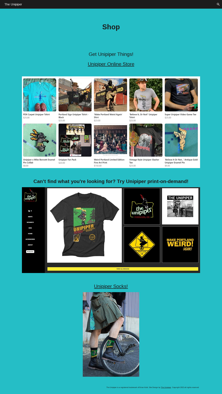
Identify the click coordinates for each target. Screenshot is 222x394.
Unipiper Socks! (111, 286)
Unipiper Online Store (111, 64)
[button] (218, 4)
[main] (111, 27)
